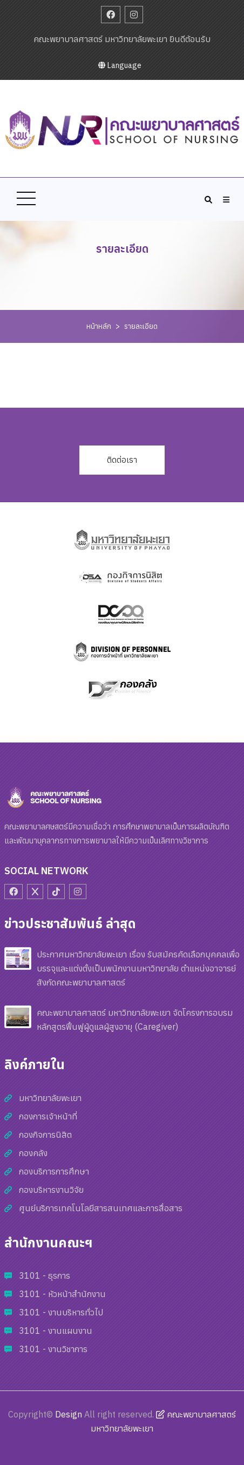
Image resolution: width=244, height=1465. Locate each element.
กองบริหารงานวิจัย (51, 1189)
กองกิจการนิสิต (45, 1134)
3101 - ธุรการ (44, 1275)
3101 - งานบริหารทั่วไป (61, 1312)
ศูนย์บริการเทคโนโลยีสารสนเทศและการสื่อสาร (100, 1208)
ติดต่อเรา (122, 460)
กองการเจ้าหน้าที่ (48, 1116)
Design (68, 1414)
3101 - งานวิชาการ (53, 1349)
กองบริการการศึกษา (54, 1171)
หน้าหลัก (98, 326)
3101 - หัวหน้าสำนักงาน (62, 1293)
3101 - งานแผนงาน (55, 1330)
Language (119, 65)
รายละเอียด (141, 326)
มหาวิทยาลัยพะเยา (50, 1097)
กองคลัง (33, 1152)
